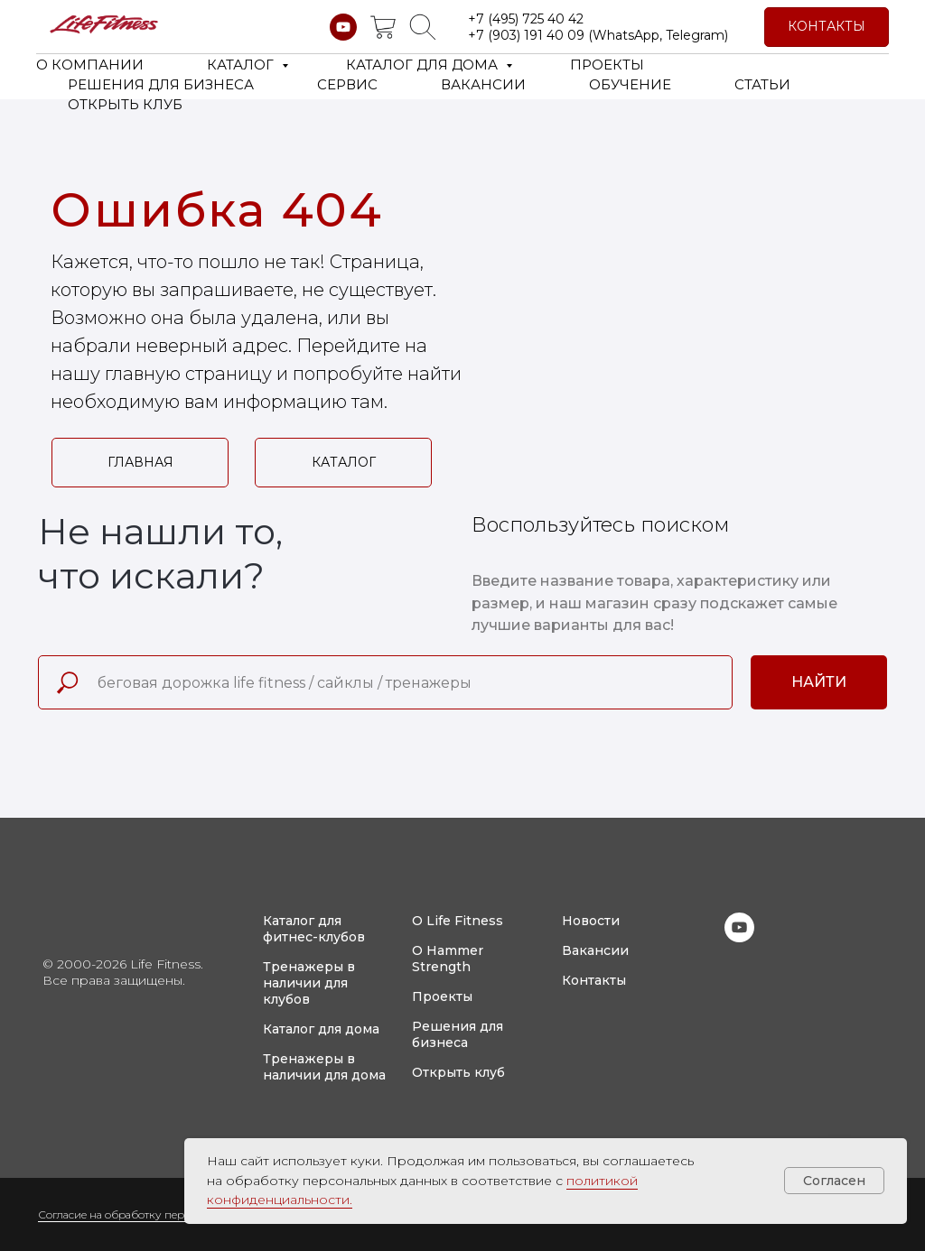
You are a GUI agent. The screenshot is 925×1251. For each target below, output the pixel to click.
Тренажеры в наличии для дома (324, 1067)
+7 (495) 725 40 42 (526, 19)
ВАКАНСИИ (483, 84)
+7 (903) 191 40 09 (526, 35)
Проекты (442, 996)
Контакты (594, 980)
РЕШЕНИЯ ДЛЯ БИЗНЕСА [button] (161, 84)
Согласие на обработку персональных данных (161, 1214)
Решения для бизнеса (457, 1034)
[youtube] (343, 27)
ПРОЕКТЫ (607, 64)
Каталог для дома (321, 1029)
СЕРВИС (347, 84)
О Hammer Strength (447, 958)
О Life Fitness (457, 921)
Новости (591, 921)
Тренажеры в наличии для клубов (309, 983)
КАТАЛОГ (242, 64)
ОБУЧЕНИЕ (630, 84)
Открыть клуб (458, 1072)
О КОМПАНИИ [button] (90, 64)
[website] (383, 27)
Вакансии (595, 950)
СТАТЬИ (762, 84)
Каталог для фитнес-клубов (314, 929)
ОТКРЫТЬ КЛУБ (125, 104)
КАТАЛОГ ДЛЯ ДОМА (423, 64)
